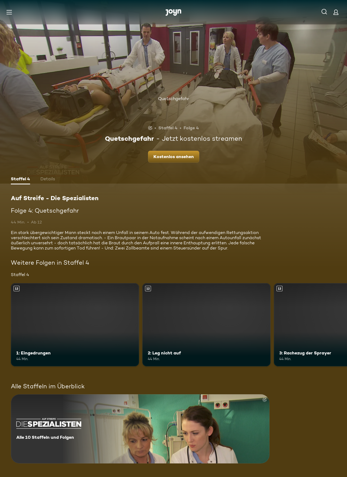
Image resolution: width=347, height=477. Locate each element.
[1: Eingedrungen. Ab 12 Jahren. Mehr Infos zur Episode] (75, 324)
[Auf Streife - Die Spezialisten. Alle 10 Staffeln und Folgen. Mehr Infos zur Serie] (140, 428)
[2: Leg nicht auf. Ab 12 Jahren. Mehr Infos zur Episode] (206, 324)
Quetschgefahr (173, 98)
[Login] (336, 12)
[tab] (20, 179)
